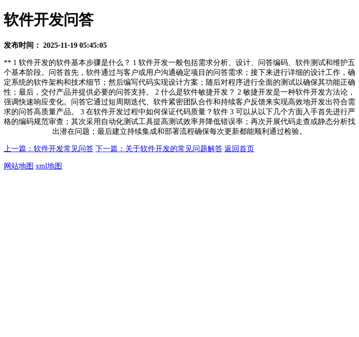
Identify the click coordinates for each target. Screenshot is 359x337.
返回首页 (239, 149)
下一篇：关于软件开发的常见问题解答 (159, 149)
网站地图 (19, 166)
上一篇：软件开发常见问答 (48, 149)
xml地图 (49, 166)
